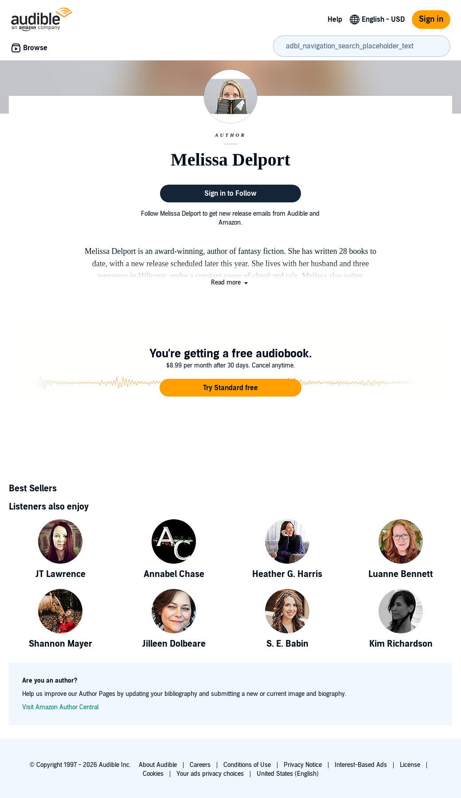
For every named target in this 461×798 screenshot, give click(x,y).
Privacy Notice (303, 765)
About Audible (158, 765)
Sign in (431, 19)
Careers (200, 765)
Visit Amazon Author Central (60, 707)
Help (335, 19)
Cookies (153, 774)
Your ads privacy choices (210, 774)
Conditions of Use (247, 765)
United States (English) (288, 774)
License (410, 765)
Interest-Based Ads (361, 765)
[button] (230, 282)
